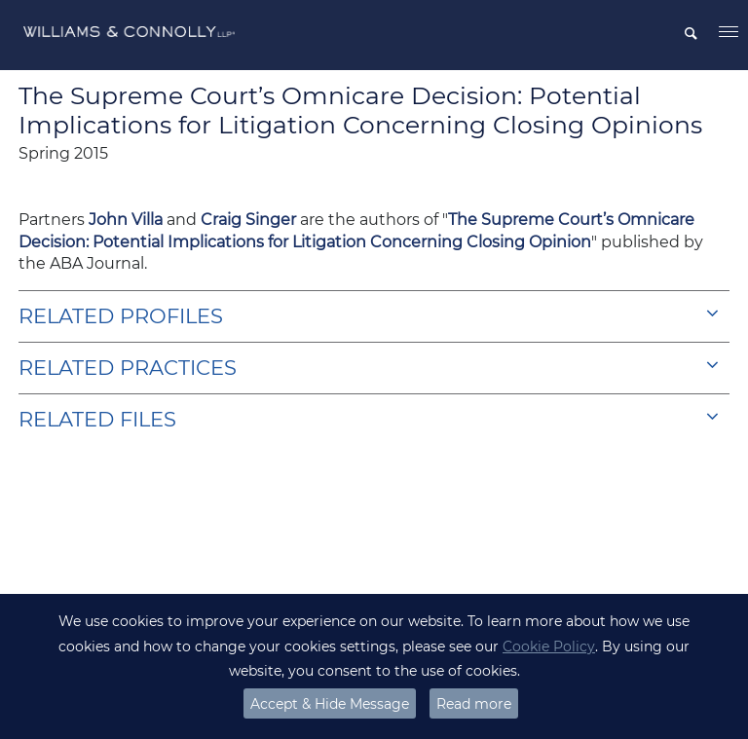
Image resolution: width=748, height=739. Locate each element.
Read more (473, 704)
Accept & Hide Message (329, 704)
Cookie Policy (549, 646)
